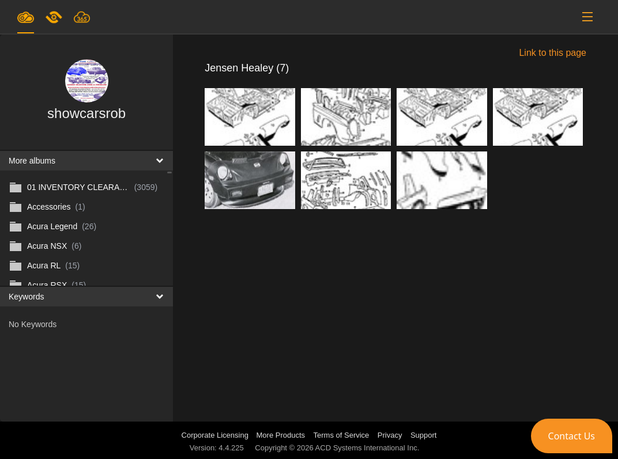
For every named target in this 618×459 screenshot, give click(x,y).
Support (423, 435)
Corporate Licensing (216, 435)
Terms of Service (342, 435)
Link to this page (552, 53)
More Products (281, 435)
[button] (571, 436)
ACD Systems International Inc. (367, 447)
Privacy (390, 435)
